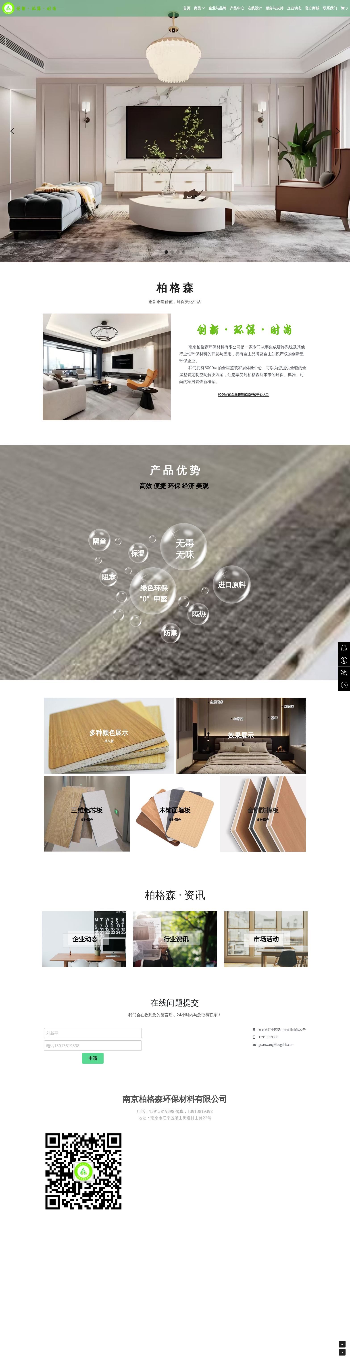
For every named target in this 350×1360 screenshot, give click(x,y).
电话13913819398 (62, 1060)
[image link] (84, 941)
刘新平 (52, 1048)
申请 (92, 1073)
